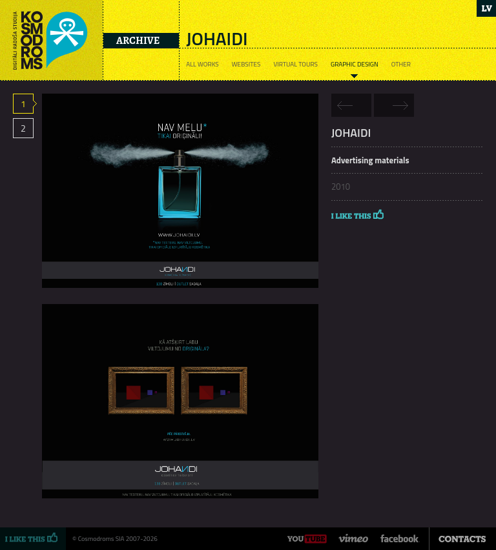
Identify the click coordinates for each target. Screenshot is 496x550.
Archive (138, 41)
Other (401, 64)
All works (202, 64)
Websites (246, 64)
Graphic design (354, 64)
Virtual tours (295, 64)
